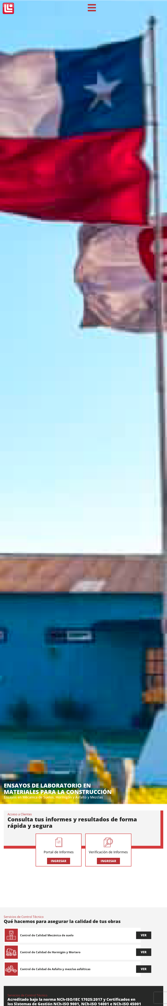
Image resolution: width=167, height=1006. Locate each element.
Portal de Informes (59, 852)
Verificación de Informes (108, 852)
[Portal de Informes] (58, 842)
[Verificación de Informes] (108, 842)
